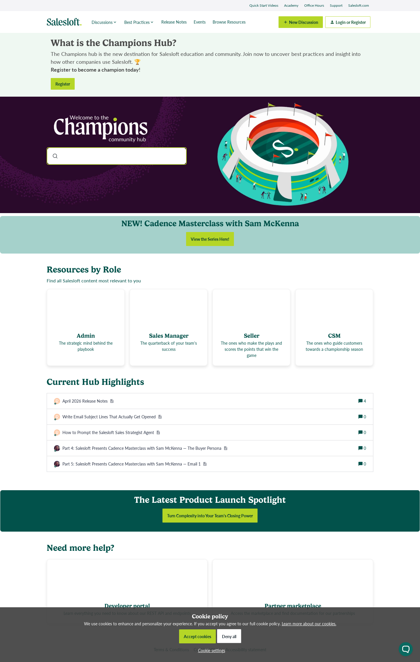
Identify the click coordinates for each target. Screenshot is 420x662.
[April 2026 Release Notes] (88, 401)
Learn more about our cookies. (309, 623)
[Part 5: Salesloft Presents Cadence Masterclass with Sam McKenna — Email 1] (134, 464)
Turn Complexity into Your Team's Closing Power (210, 515)
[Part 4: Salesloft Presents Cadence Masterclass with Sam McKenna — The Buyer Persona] (145, 448)
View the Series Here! (210, 239)
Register (62, 84)
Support (336, 5)
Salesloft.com (358, 5)
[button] (210, 650)
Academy (291, 5)
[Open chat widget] (406, 649)
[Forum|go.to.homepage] (66, 22)
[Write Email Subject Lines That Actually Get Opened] (112, 417)
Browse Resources (229, 22)
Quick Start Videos (263, 5)
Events (200, 22)
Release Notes (174, 22)
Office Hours (314, 5)
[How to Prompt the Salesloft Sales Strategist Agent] (111, 432)
